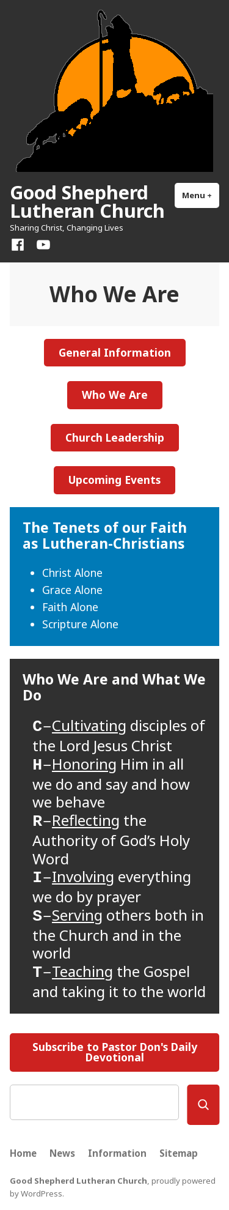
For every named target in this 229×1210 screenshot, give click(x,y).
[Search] (203, 1105)
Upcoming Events (114, 479)
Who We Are (115, 394)
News (62, 1153)
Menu (200, 195)
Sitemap (178, 1153)
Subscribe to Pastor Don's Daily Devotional (114, 1051)
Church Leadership (114, 437)
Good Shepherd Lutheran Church (87, 201)
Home (23, 1153)
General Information (115, 352)
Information (117, 1153)
